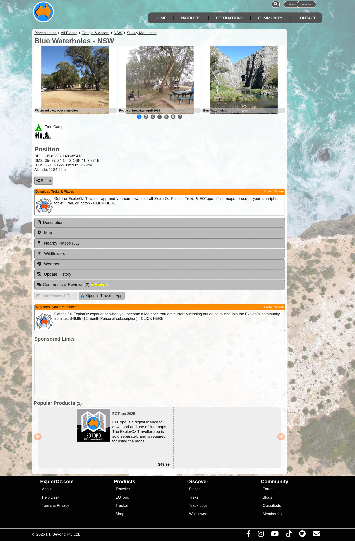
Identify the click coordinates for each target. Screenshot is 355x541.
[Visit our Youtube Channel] (274, 535)
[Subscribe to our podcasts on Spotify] (302, 535)
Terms (47, 505)
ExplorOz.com (57, 481)
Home (160, 18)
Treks (193, 497)
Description (53, 222)
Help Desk (50, 497)
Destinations (229, 18)
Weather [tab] (48, 264)
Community (270, 18)
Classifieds (272, 505)
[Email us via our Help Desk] (316, 535)
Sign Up (306, 4)
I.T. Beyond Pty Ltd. (63, 534)
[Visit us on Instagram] (260, 535)
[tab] (159, 223)
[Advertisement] (181, 369)
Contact (306, 18)
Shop (119, 514)
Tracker (121, 505)
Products (190, 18)
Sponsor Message (274, 191)
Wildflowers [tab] (51, 253)
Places (194, 489)
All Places (69, 33)
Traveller (122, 489)
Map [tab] (44, 232)
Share (43, 181)
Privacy (63, 505)
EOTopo (122, 497)
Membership (273, 514)
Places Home (45, 33)
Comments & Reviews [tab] (73, 284)
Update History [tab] (54, 274)
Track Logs (198, 505)
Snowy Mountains (141, 33)
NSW (118, 33)
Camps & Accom (95, 33)
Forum (268, 489)
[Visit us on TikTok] (288, 535)
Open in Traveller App (101, 296)
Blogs (267, 497)
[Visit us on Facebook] (248, 535)
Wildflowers (198, 514)
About (47, 489)
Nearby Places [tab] (58, 243)
